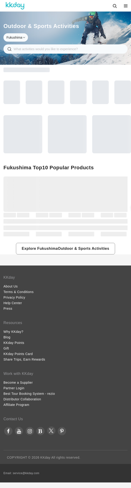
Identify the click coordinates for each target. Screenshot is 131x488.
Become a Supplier (18, 382)
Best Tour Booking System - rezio (29, 393)
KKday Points (13, 343)
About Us (10, 286)
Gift (6, 348)
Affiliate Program (16, 405)
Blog (6, 337)
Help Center (12, 303)
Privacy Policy (14, 297)
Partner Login (13, 388)
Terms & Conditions (18, 292)
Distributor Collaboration (22, 399)
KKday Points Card (18, 354)
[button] (65, 248)
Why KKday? (13, 332)
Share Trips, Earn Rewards (24, 359)
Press (7, 308)
